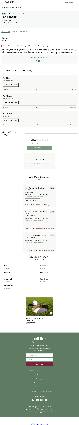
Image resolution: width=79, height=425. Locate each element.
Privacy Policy (32, 383)
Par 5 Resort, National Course (36, 235)
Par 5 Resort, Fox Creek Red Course (35, 189)
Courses (9, 7)
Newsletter (69, 2)
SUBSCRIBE (39, 364)
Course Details (5, 31)
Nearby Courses (24, 31)
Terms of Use (32, 387)
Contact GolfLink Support (36, 379)
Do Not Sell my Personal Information (39, 391)
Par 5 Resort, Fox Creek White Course (36, 212)
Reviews (14, 31)
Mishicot (19, 7)
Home (3, 7)
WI (14, 7)
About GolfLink (32, 371)
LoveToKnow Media (46, 406)
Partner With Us (33, 375)
